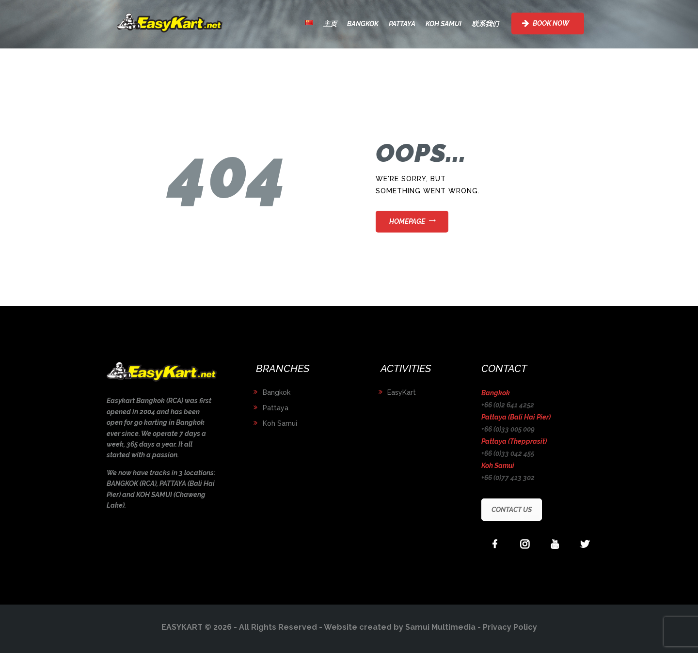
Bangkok (276, 392)
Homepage (407, 221)
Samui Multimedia (440, 627)
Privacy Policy (510, 627)
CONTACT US (512, 509)
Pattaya (275, 408)
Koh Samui (280, 423)
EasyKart (401, 392)
